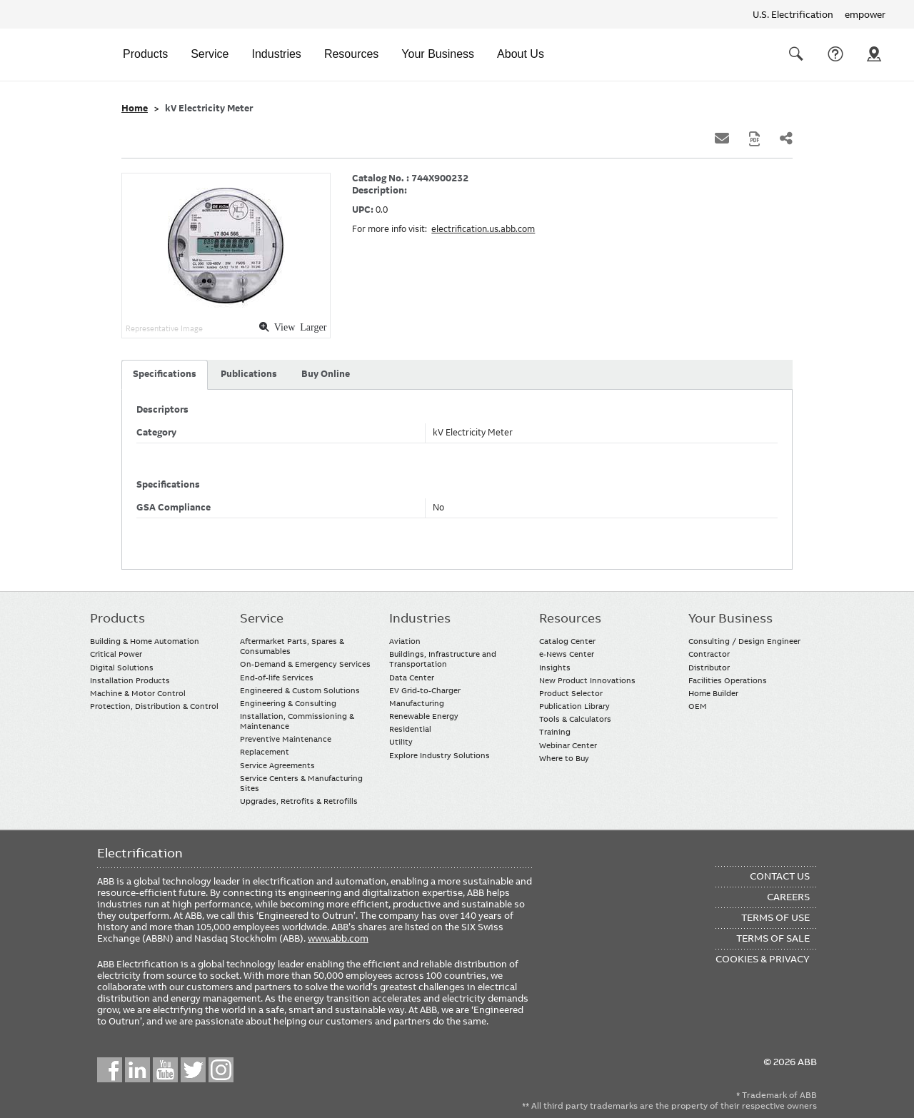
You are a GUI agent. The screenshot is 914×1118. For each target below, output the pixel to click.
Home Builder (713, 693)
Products (145, 54)
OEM (697, 706)
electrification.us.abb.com (483, 229)
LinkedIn (137, 1069)
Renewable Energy (423, 716)
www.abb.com (338, 938)
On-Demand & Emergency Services (305, 664)
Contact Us (835, 54)
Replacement (264, 752)
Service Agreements (277, 765)
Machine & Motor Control (138, 693)
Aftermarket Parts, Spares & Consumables (292, 646)
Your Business (437, 54)
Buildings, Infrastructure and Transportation (442, 659)
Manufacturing (416, 703)
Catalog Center (567, 641)
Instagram (221, 1069)
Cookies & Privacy (762, 958)
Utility (401, 742)
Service (209, 54)
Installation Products (130, 680)
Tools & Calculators (575, 719)
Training (555, 732)
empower (865, 14)
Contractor (709, 654)
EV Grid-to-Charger (425, 690)
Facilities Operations (727, 680)
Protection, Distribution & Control (154, 706)
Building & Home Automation (144, 641)
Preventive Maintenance (285, 739)
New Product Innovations (587, 680)
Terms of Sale (773, 938)
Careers (788, 896)
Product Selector (571, 693)
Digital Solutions (122, 668)
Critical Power (116, 654)
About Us (520, 54)
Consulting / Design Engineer (744, 641)
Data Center (411, 678)
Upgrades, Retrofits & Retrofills (299, 801)
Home (134, 109)
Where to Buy (564, 758)
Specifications (164, 374)
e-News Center (566, 654)
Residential (410, 729)
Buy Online (325, 374)
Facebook (109, 1069)
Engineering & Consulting (288, 703)
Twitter (193, 1069)
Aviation (405, 641)
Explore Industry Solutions (439, 755)
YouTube (165, 1069)
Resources (351, 54)
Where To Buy (874, 54)
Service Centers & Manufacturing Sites (301, 783)
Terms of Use (775, 917)
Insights (555, 668)
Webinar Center (568, 745)
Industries (276, 54)
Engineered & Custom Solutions (300, 690)
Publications (249, 374)
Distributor (709, 668)
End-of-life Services (276, 678)
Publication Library (574, 706)
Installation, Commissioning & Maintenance (297, 721)
